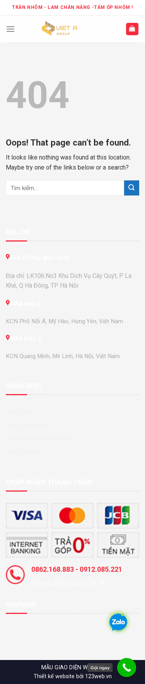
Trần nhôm (20, 411)
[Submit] (131, 187)
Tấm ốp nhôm (24, 452)
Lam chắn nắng (26, 425)
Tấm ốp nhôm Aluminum (38, 438)
